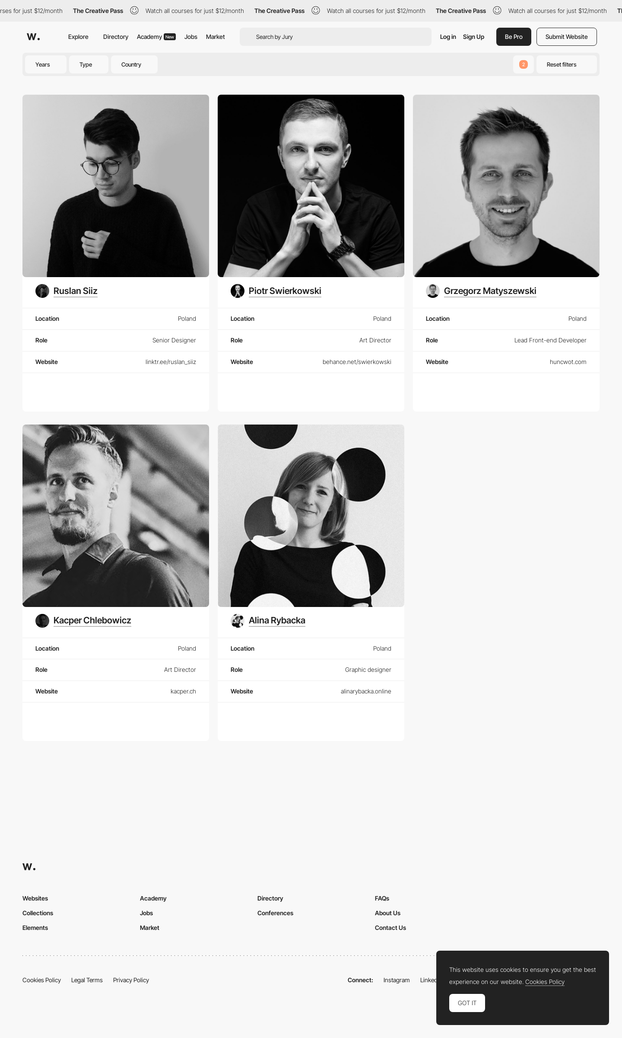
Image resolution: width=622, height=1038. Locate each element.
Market (215, 36)
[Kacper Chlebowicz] (83, 621)
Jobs (190, 36)
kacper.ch (183, 691)
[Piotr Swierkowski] (276, 291)
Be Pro (514, 36)
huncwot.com (568, 361)
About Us (387, 913)
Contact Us (390, 927)
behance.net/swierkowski (357, 361)
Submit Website (567, 36)
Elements (35, 927)
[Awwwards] (33, 36)
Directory (115, 36)
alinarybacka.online (366, 691)
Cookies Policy (41, 980)
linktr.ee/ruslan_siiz (171, 361)
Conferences (275, 913)
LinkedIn (431, 980)
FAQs (382, 898)
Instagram (397, 980)
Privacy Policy (131, 980)
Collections (37, 913)
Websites (35, 898)
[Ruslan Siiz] (66, 291)
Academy (156, 36)
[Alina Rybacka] (268, 621)
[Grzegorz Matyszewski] (481, 291)
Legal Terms (87, 980)
